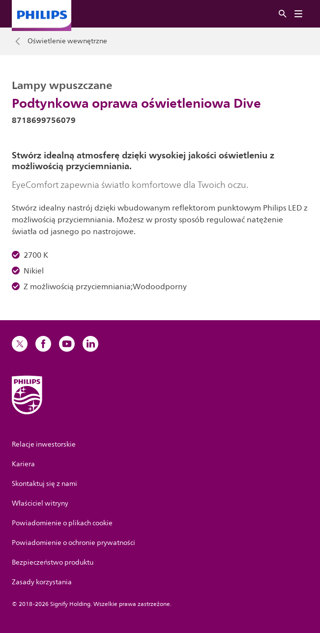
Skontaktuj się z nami (44, 483)
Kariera (23, 464)
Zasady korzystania (42, 582)
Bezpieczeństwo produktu (52, 562)
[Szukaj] (283, 14)
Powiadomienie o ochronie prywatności (73, 542)
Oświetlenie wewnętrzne (67, 41)
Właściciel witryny (40, 503)
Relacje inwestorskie (44, 444)
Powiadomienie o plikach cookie (62, 523)
